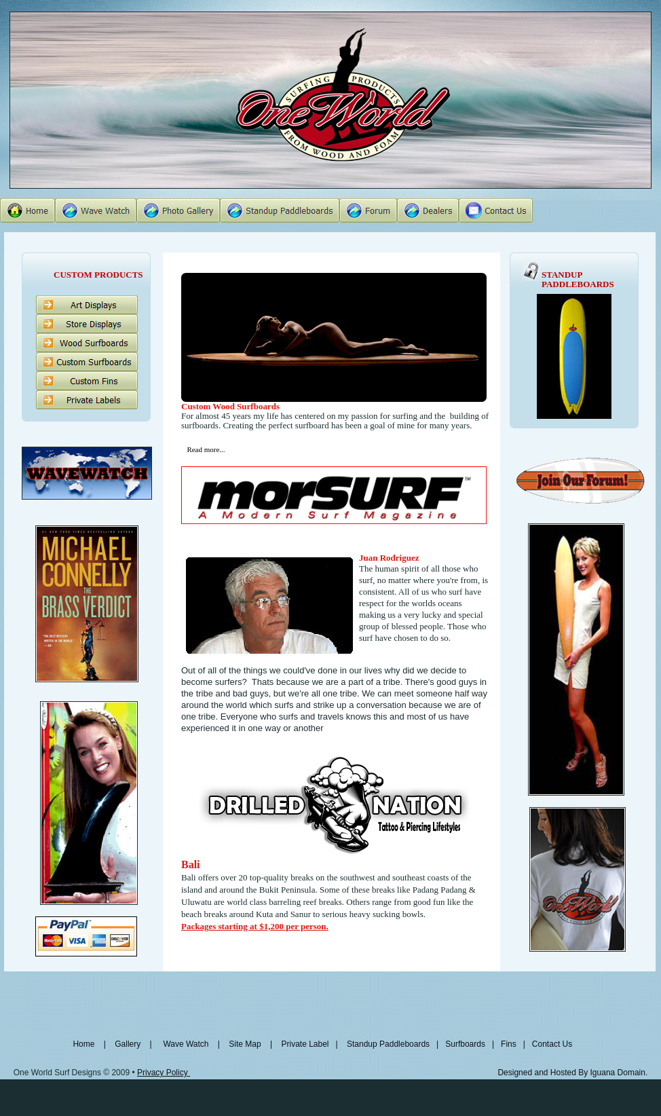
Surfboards (464, 1044)
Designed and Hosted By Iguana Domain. (572, 1072)
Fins (508, 1044)
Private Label (305, 1044)
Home (86, 1044)
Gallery (129, 1044)
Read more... (206, 449)
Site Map (245, 1044)
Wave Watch (185, 1044)
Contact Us (552, 1044)
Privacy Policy (163, 1072)
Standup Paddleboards (388, 1044)
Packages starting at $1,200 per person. (254, 926)
